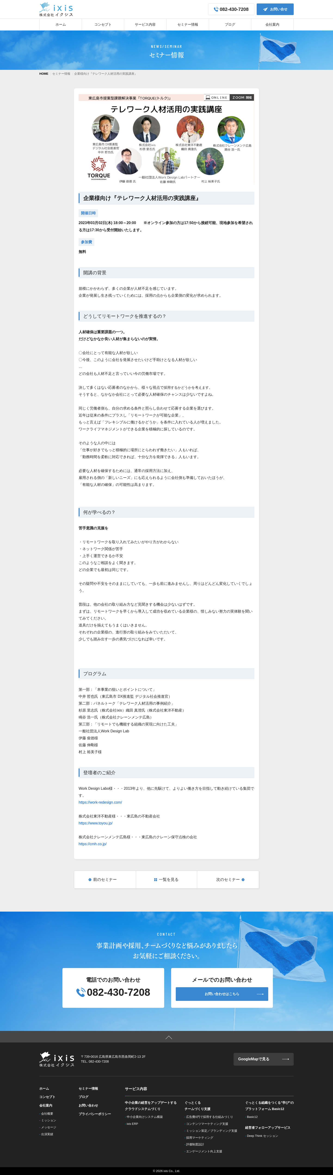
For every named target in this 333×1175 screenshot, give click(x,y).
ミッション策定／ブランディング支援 (213, 1130)
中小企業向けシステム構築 (146, 1117)
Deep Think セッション (264, 1136)
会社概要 (48, 1113)
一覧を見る (169, 879)
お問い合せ (275, 9)
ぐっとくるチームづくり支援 (197, 1106)
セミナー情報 (187, 24)
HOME (43, 73)
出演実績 (48, 1134)
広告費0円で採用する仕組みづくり (211, 1117)
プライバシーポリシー (95, 1114)
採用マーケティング (201, 1137)
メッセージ (50, 1127)
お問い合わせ (88, 1105)
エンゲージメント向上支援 (205, 1151)
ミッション (50, 1120)
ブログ (230, 24)
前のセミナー (105, 879)
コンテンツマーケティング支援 (208, 1124)
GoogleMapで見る (263, 1059)
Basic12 (254, 1117)
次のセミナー (228, 879)
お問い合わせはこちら (234, 994)
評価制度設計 (196, 1144)
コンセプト (103, 24)
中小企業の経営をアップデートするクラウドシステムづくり (151, 1106)
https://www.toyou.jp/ (96, 823)
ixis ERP (134, 1124)
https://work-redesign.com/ (100, 802)
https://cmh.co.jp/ (93, 844)
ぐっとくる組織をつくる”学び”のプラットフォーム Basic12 (269, 1106)
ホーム (61, 24)
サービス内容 (145, 24)
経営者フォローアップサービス (267, 1127)
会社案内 (272, 24)
